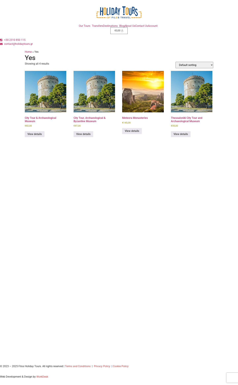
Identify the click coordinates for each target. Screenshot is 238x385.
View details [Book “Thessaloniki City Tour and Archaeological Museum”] (181, 134)
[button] (85, 26)
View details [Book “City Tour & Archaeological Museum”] (34, 134)
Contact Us (141, 26)
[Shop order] (194, 65)
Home (28, 51)
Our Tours (84, 26)
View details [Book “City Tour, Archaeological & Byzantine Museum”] (83, 134)
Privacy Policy (102, 366)
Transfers (97, 26)
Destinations (110, 26)
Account (153, 26)
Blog (122, 26)
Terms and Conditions (78, 366)
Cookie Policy (121, 366)
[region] (195, 361)
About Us (130, 26)
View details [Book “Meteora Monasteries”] (132, 131)
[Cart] (119, 30)
